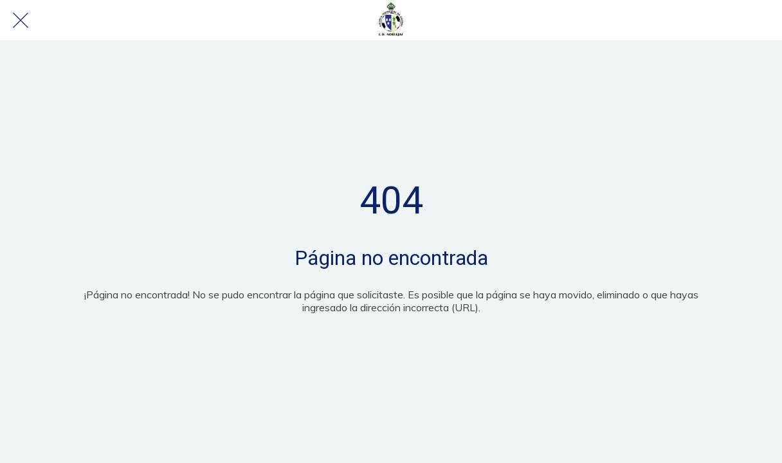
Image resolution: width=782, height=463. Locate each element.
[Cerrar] (20, 20)
